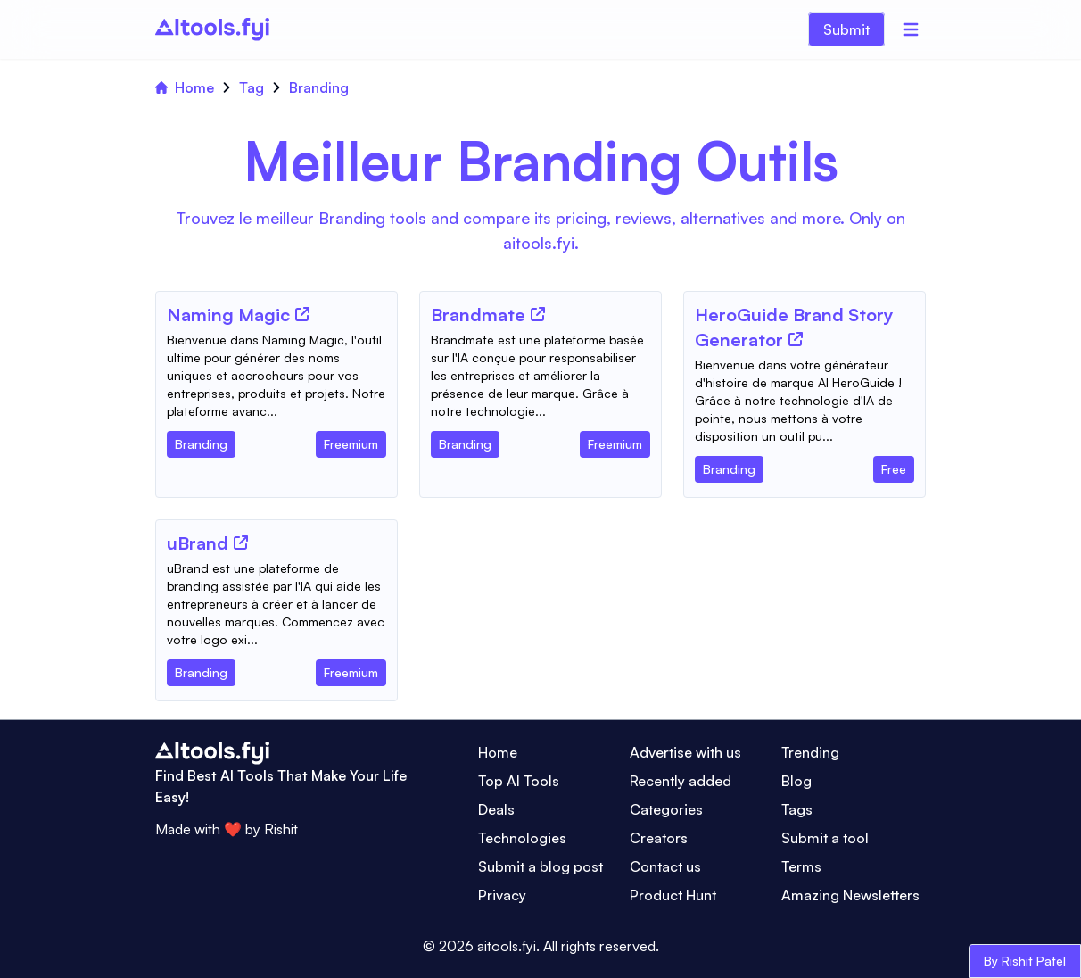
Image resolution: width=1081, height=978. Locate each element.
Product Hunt (673, 895)
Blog (796, 781)
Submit (846, 29)
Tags (797, 809)
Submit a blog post (540, 866)
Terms (801, 866)
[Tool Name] (228, 316)
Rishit (281, 829)
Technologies (522, 838)
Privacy (502, 895)
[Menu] (910, 29)
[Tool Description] (276, 375)
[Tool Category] (201, 441)
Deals (496, 809)
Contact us (665, 866)
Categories (666, 809)
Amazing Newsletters (850, 895)
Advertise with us (685, 752)
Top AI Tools (518, 781)
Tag (251, 87)
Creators (659, 838)
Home (184, 87)
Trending (810, 752)
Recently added (680, 781)
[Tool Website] (302, 314)
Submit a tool (825, 838)
